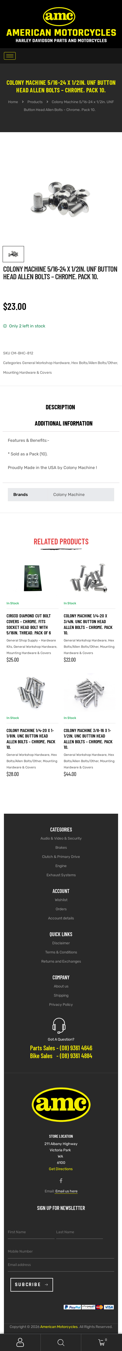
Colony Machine (69, 494)
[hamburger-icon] (10, 56)
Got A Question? (61, 1039)
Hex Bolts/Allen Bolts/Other (94, 363)
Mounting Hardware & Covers (27, 372)
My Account (20, 1342)
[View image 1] (13, 254)
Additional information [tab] (63, 423)
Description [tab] (60, 407)
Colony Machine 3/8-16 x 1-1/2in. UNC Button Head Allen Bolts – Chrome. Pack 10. (88, 738)
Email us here (66, 1191)
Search (61, 1342)
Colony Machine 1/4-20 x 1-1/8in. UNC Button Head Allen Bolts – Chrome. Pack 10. (31, 738)
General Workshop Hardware (46, 363)
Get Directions (61, 1169)
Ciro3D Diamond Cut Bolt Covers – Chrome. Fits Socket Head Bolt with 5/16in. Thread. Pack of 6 (29, 624)
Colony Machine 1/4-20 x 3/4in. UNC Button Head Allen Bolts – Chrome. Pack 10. (88, 624)
